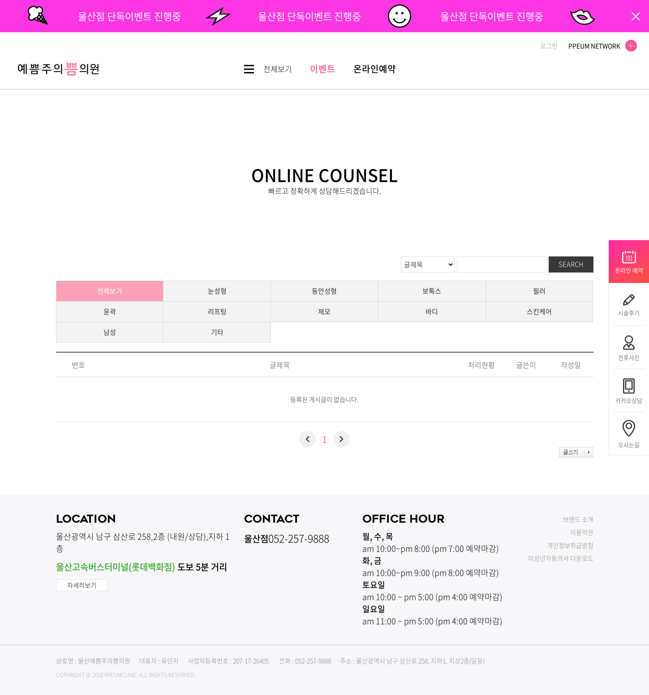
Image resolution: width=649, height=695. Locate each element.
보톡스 (431, 291)
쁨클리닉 (58, 69)
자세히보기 (81, 584)
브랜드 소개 (578, 519)
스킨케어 (539, 311)
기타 (217, 332)
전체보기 (109, 291)
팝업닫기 (636, 16)
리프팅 (217, 311)
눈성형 (217, 291)
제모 (324, 311)
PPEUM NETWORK (600, 45)
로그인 (549, 45)
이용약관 (581, 532)
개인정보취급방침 (570, 545)
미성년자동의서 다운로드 (560, 558)
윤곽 (109, 311)
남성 (109, 332)
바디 (432, 311)
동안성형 (324, 291)
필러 (539, 291)
